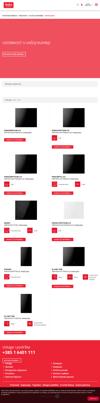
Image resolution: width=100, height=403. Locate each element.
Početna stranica (9, 16)
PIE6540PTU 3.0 (58, 176)
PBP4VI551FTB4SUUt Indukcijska (65, 271)
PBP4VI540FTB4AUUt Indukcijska (18, 132)
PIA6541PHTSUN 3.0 (60, 130)
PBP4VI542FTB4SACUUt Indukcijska (66, 132)
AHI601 (7, 223)
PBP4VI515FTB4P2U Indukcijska (65, 179)
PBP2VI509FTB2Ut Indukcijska (16, 271)
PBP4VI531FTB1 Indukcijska (15, 225)
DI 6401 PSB (57, 269)
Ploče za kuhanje (36, 16)
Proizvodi (23, 16)
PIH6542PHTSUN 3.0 (13, 176)
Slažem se (93, 399)
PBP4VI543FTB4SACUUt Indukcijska (19, 179)
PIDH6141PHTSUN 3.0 (61, 223)
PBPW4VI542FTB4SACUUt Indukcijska (67, 225)
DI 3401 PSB (9, 316)
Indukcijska (50, 16)
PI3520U (7, 269)
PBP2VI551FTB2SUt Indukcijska (17, 318)
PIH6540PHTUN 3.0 (12, 130)
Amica (8, 5)
